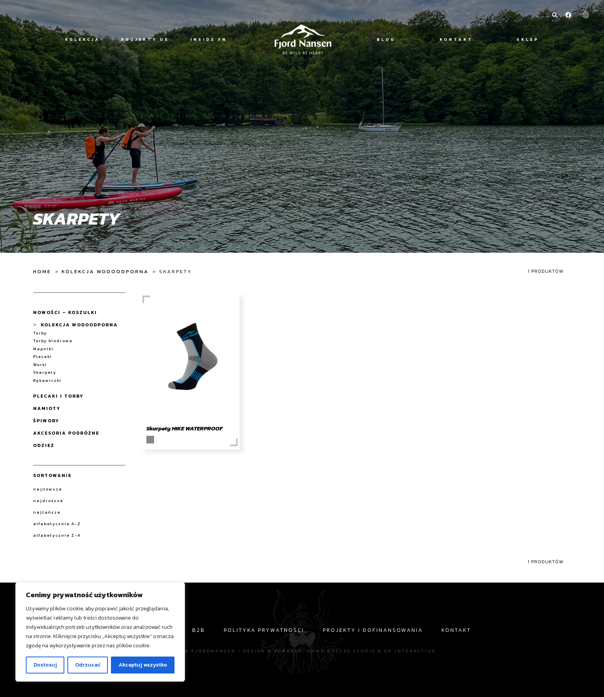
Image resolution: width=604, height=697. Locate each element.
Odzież (43, 445)
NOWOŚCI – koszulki (65, 312)
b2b (198, 630)
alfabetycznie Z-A (57, 535)
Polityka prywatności (264, 630)
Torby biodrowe (52, 341)
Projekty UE (145, 39)
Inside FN (208, 39)
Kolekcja (82, 39)
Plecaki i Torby (58, 396)
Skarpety (44, 372)
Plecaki (42, 356)
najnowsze (47, 489)
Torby (40, 333)
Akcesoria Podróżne (66, 433)
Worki (40, 365)
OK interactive (410, 651)
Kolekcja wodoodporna (105, 271)
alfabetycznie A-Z (57, 524)
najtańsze (46, 512)
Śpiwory (46, 420)
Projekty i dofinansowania (373, 630)
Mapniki (43, 349)
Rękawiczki (47, 380)
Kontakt (456, 39)
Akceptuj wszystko (143, 665)
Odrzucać (88, 665)
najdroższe (48, 500)
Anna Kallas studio (341, 651)
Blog (386, 39)
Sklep (528, 39)
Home (42, 271)
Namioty (46, 408)
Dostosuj (45, 665)
